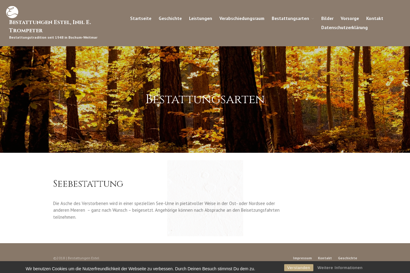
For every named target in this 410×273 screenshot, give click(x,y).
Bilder (327, 18)
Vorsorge (350, 18)
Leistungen (200, 18)
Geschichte (170, 18)
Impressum (302, 258)
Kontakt (374, 18)
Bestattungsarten (290, 18)
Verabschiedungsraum (241, 18)
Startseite (140, 18)
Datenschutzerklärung (344, 27)
